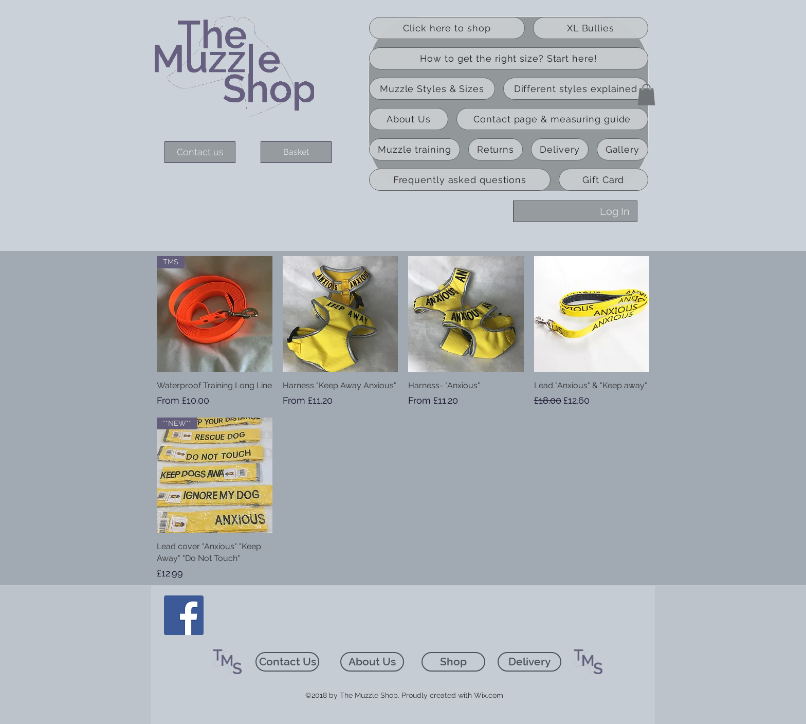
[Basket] (296, 152)
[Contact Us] (287, 662)
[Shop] (453, 662)
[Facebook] (184, 615)
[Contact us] (199, 152)
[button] (646, 94)
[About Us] (372, 662)
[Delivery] (529, 662)
